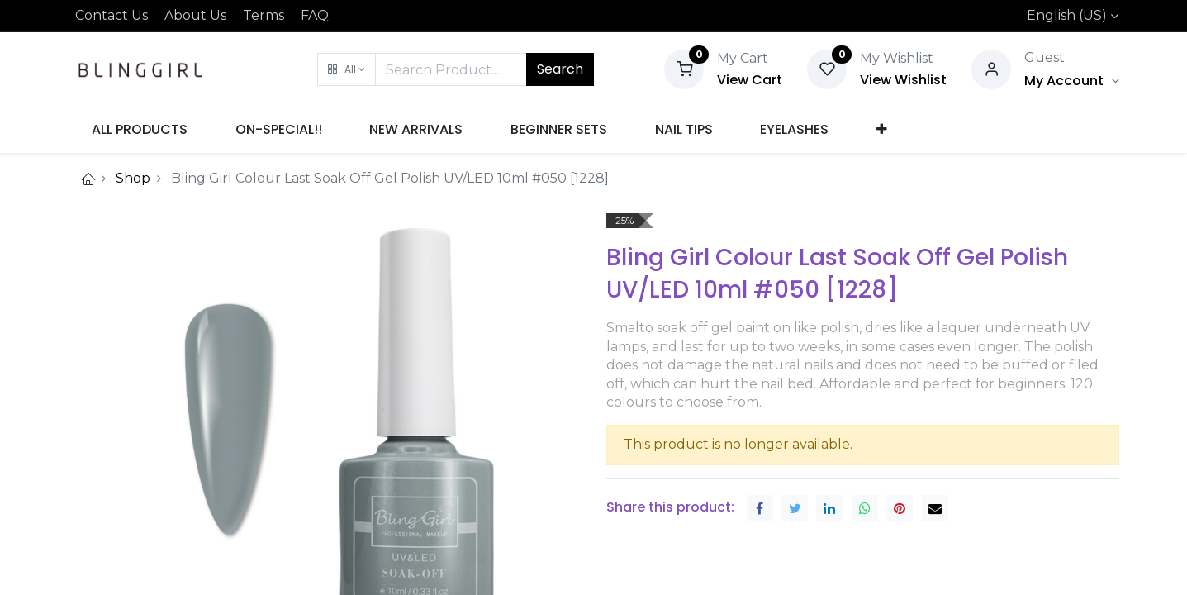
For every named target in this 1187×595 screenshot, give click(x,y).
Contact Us (111, 15)
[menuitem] (140, 129)
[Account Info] (1071, 80)
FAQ (315, 15)
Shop (133, 178)
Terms (263, 15)
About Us (195, 15)
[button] (346, 69)
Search (560, 69)
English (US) (1067, 15)
